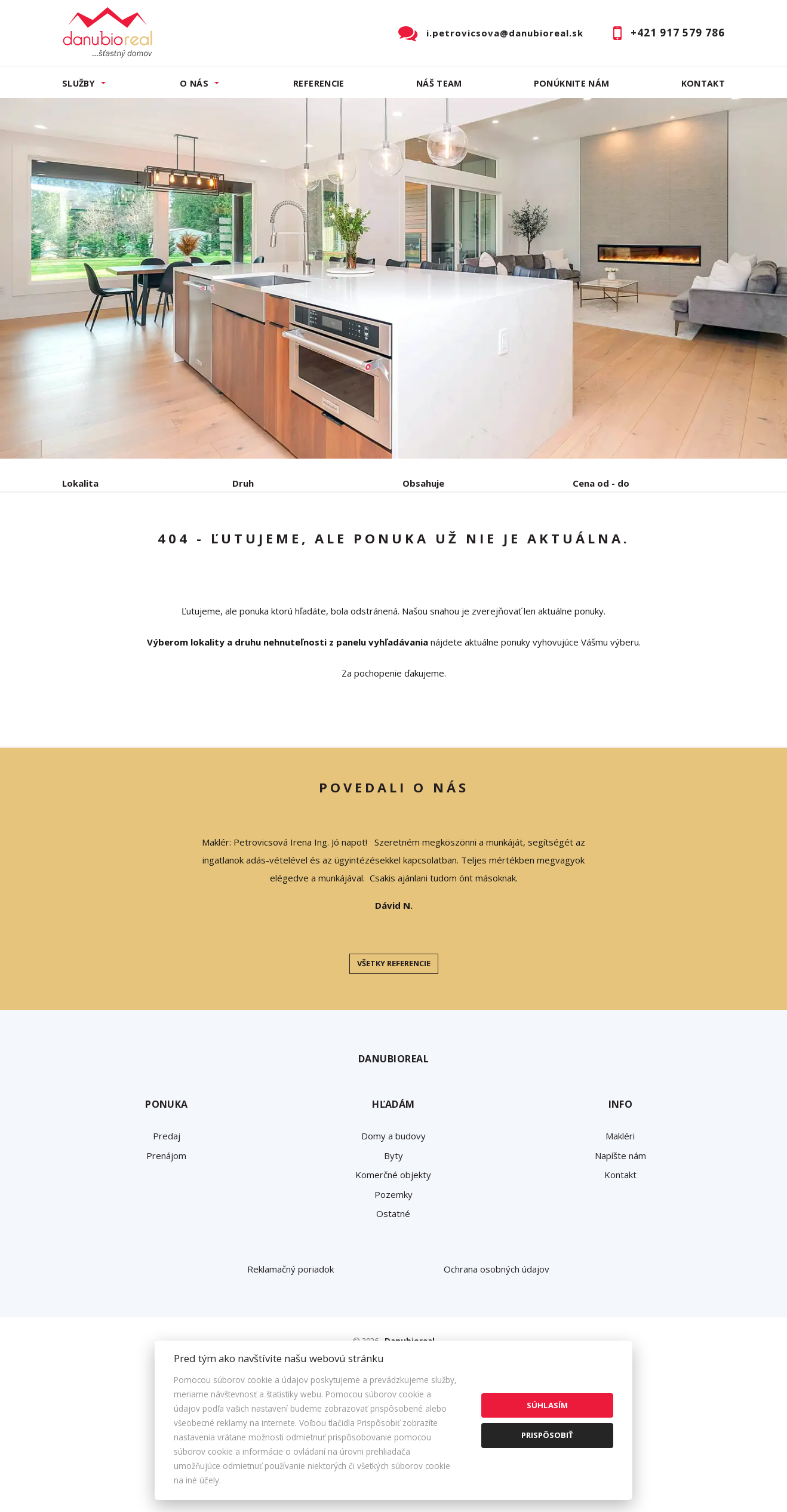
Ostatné (393, 1304)
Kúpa (241, 545)
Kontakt (703, 83)
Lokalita (80, 483)
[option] (393, 278)
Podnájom (312, 545)
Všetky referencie (394, 1054)
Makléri (620, 1227)
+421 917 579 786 (678, 32)
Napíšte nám (620, 1246)
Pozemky (393, 1285)
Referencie (319, 83)
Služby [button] (78, 83)
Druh (243, 483)
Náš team (439, 83)
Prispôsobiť (547, 1435)
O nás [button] (194, 83)
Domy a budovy (393, 1227)
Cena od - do (601, 483)
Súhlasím (547, 1405)
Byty (393, 1246)
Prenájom (172, 545)
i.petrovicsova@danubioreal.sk (504, 33)
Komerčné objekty (393, 1265)
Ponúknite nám (572, 83)
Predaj (99, 545)
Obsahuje (423, 483)
